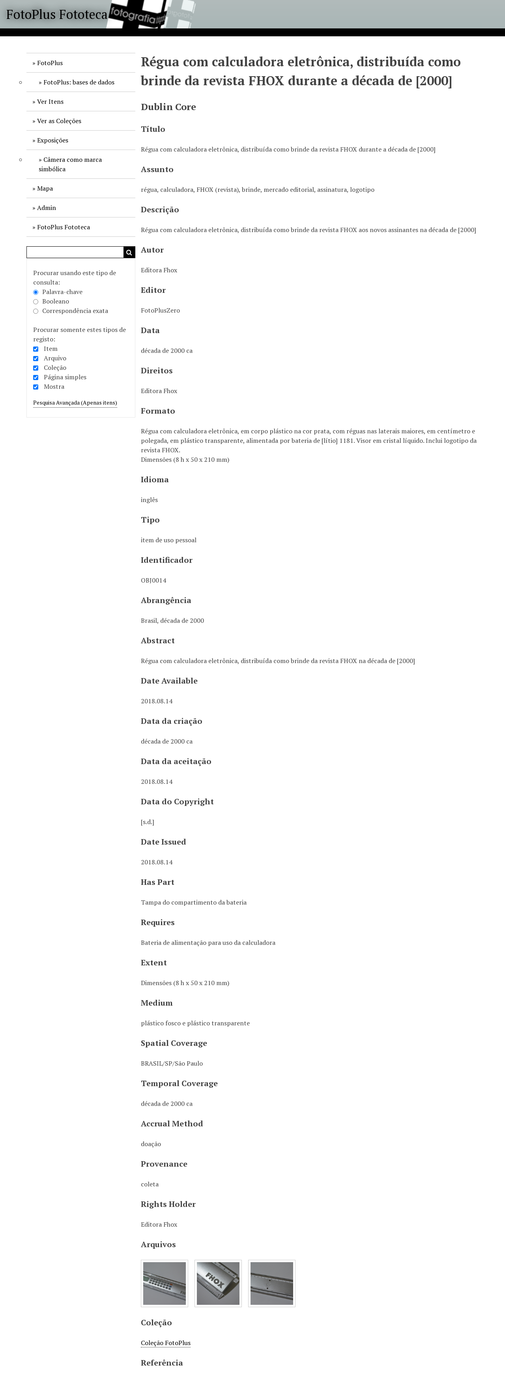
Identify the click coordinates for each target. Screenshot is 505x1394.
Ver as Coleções (59, 120)
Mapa (45, 188)
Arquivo (55, 358)
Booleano (51, 301)
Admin (46, 207)
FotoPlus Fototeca (57, 14)
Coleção (55, 367)
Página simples (65, 377)
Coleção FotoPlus (166, 1342)
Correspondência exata (70, 310)
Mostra (54, 386)
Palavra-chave (57, 291)
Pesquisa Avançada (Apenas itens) (75, 402)
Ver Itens (50, 101)
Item (51, 348)
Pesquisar (129, 252)
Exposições (52, 140)
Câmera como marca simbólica (70, 164)
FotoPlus (50, 62)
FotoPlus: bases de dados (78, 82)
